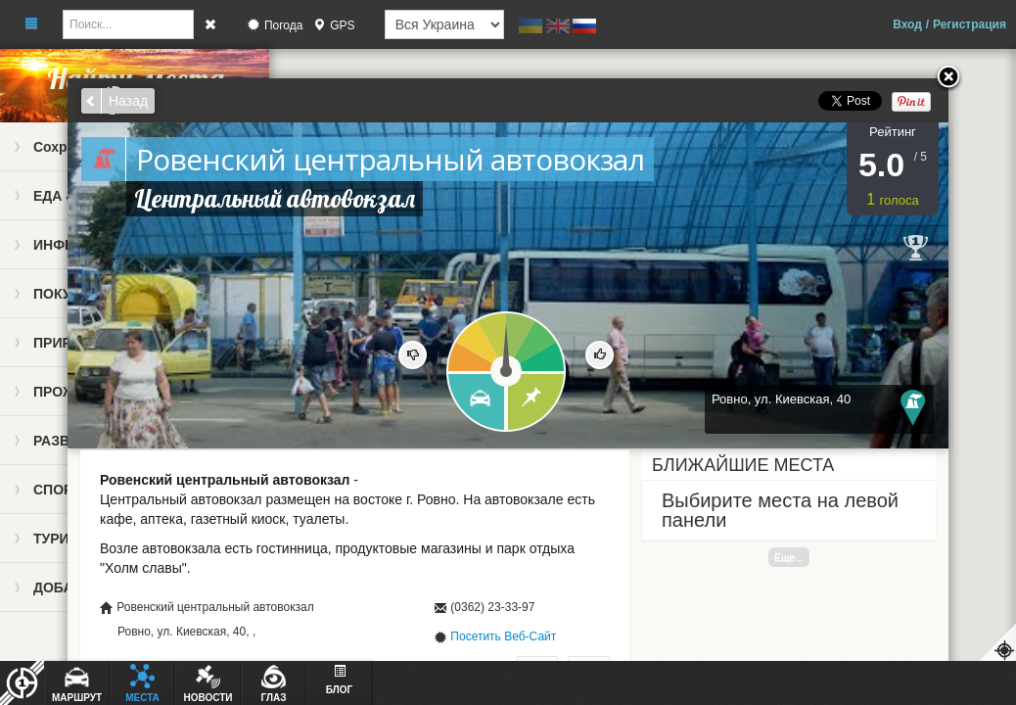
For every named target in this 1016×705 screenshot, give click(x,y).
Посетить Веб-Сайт (503, 636)
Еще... (789, 557)
